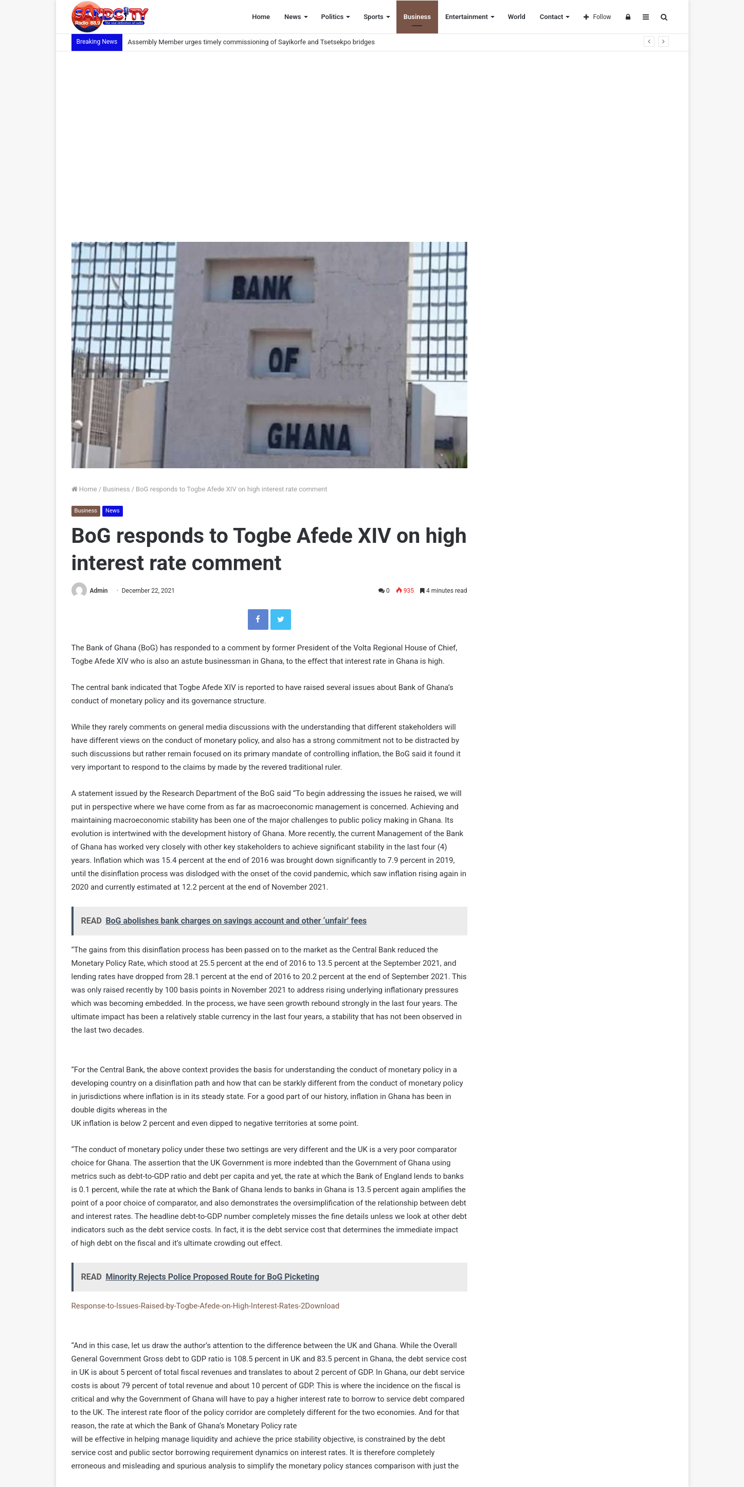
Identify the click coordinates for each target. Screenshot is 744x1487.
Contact (552, 17)
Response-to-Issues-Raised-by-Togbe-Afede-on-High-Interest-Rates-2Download (205, 1306)
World (516, 17)
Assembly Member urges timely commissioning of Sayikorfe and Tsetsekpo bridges (252, 42)
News (292, 17)
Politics (332, 17)
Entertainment (466, 17)
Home (261, 17)
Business (417, 17)
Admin (98, 590)
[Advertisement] (372, 139)
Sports (374, 17)
